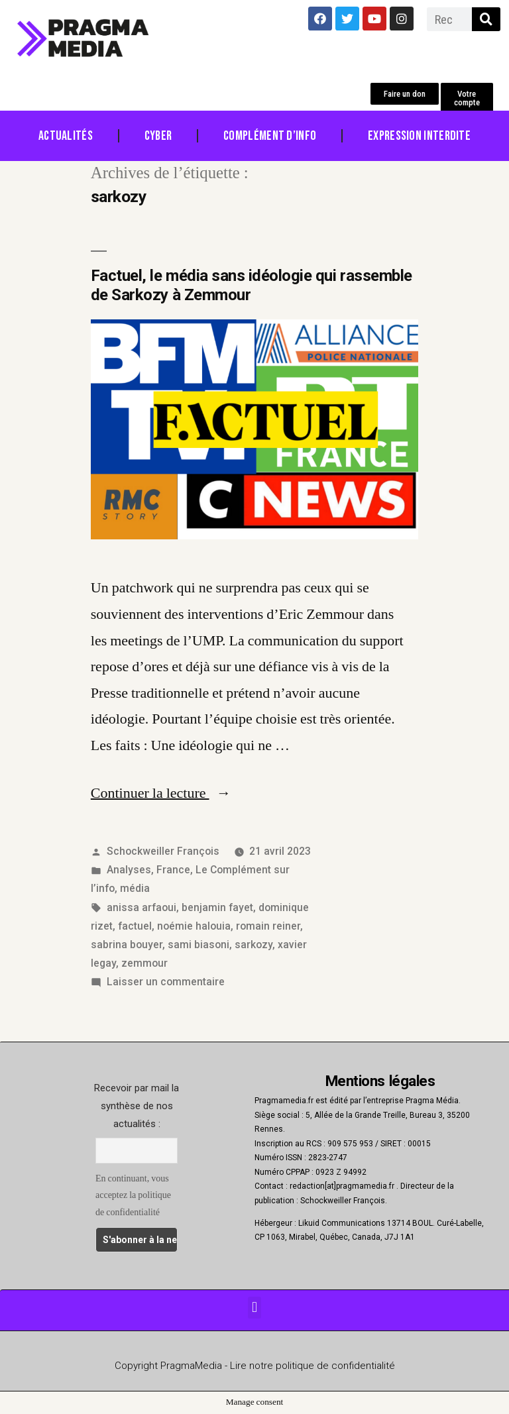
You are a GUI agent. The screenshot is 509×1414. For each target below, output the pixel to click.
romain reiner (268, 926)
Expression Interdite (419, 136)
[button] (404, 94)
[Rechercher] (486, 19)
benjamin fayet (217, 907)
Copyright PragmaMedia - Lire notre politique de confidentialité (255, 1366)
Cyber (158, 136)
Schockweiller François (163, 851)
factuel (135, 926)
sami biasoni (198, 944)
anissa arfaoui (141, 907)
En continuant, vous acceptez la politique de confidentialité (133, 1195)
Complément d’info (269, 136)
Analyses (129, 869)
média (135, 888)
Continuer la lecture (161, 793)
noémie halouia (194, 926)
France (173, 869)
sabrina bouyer (126, 944)
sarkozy (253, 944)
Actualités (65, 136)
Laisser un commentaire (166, 981)
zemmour (144, 963)
